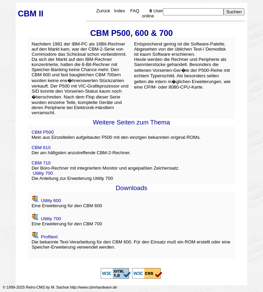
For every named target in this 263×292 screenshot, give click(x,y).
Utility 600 (50, 200)
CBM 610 (41, 147)
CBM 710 (41, 162)
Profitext (49, 236)
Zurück (103, 10)
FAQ (134, 10)
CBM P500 (42, 132)
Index (119, 10)
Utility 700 (43, 173)
